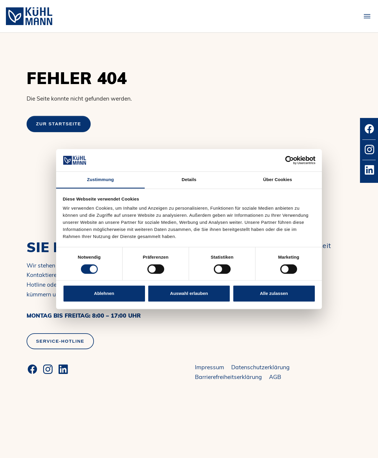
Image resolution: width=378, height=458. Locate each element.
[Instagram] (48, 369)
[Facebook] (32, 369)
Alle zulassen (274, 293)
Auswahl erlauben (189, 293)
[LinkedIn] (63, 369)
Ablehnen (104, 293)
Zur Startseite (58, 123)
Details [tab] (189, 179)
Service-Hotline (60, 341)
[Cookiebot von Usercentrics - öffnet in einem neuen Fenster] (289, 160)
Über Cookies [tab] (277, 179)
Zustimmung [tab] (100, 179)
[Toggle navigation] (367, 16)
